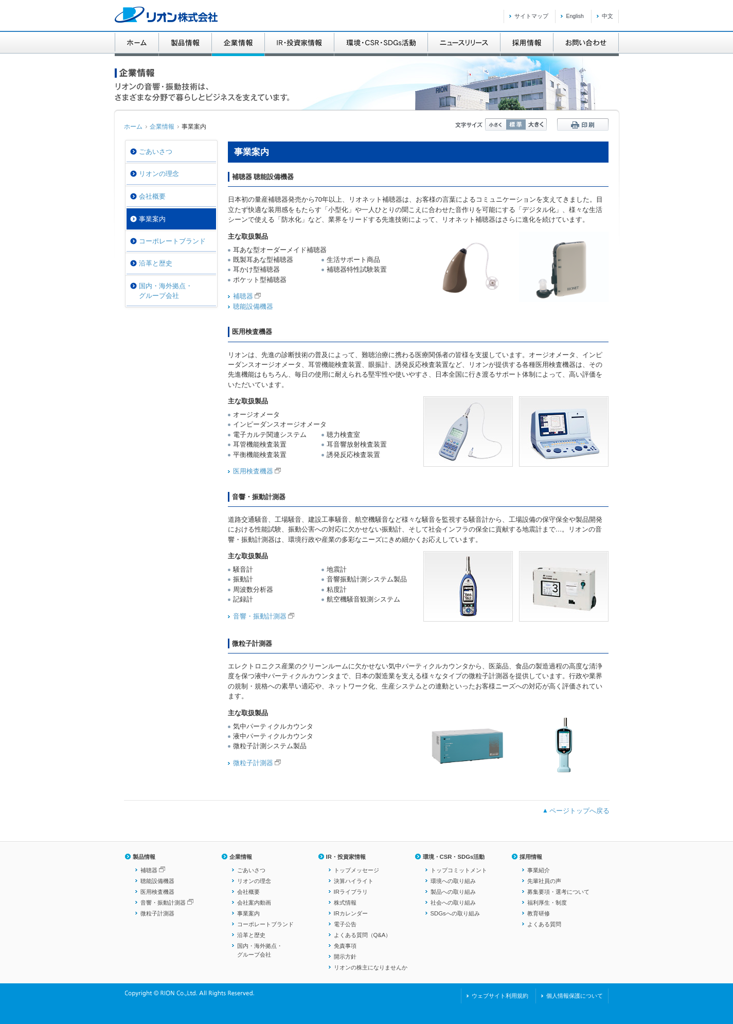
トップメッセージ (356, 870)
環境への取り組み (453, 881)
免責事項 (345, 946)
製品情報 (144, 857)
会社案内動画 (254, 902)
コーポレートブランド (172, 241)
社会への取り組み (453, 902)
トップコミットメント (459, 870)
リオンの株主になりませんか (370, 967)
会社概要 (152, 196)
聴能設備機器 (253, 306)
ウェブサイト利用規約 (500, 996)
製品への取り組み (453, 892)
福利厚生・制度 (547, 902)
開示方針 (345, 957)
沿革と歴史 (155, 263)
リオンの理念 (159, 174)
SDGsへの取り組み (455, 913)
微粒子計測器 (253, 763)
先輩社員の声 (544, 881)
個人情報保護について (574, 996)
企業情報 (162, 126)
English (575, 16)
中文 (607, 16)
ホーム (133, 126)
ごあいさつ (155, 151)
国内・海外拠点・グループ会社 (165, 290)
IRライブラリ (351, 892)
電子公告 (345, 924)
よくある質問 (544, 924)
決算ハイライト (353, 881)
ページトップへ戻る (579, 811)
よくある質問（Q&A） (362, 935)
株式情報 (345, 902)
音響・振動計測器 (260, 616)
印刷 (583, 124)
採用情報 (531, 857)
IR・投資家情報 (346, 857)
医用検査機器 (253, 471)
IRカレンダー (351, 913)
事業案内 (248, 913)
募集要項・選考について (558, 892)
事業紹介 (538, 870)
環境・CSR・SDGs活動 (454, 857)
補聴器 (243, 296)
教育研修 (538, 913)
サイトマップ (531, 16)
